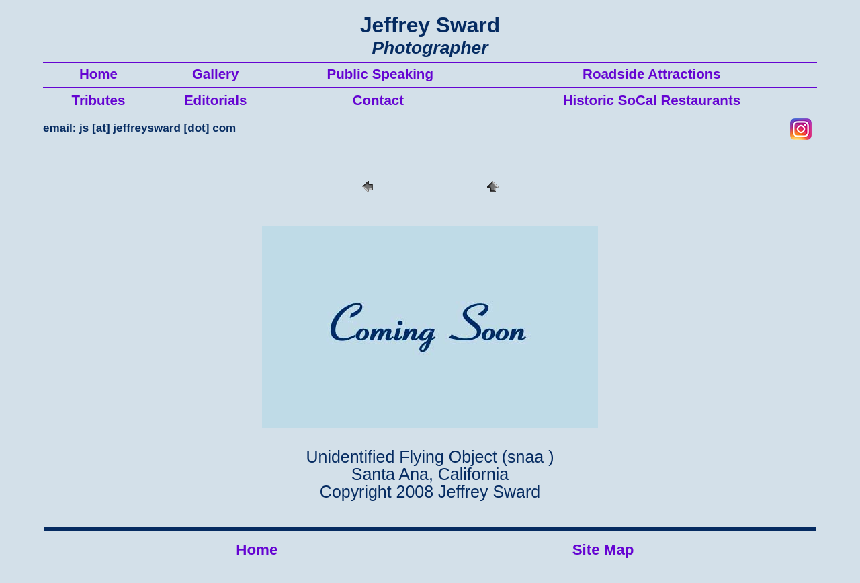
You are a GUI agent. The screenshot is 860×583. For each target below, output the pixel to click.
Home (256, 549)
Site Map (603, 549)
